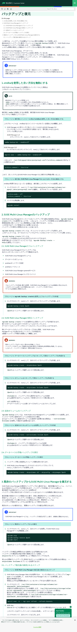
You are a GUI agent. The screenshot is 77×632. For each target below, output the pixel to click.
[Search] (60, 9)
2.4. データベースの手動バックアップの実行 (16, 32)
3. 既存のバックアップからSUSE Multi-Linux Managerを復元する (21, 35)
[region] (38, 624)
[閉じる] (75, 620)
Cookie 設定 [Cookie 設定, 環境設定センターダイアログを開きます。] (37, 627)
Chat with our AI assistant (63, 615)
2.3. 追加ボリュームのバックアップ (14, 30)
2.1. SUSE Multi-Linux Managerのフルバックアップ (18, 25)
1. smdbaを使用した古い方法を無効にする (14, 21)
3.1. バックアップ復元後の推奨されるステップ (17, 37)
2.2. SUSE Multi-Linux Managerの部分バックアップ (18, 28)
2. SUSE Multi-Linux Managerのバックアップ (15, 23)
